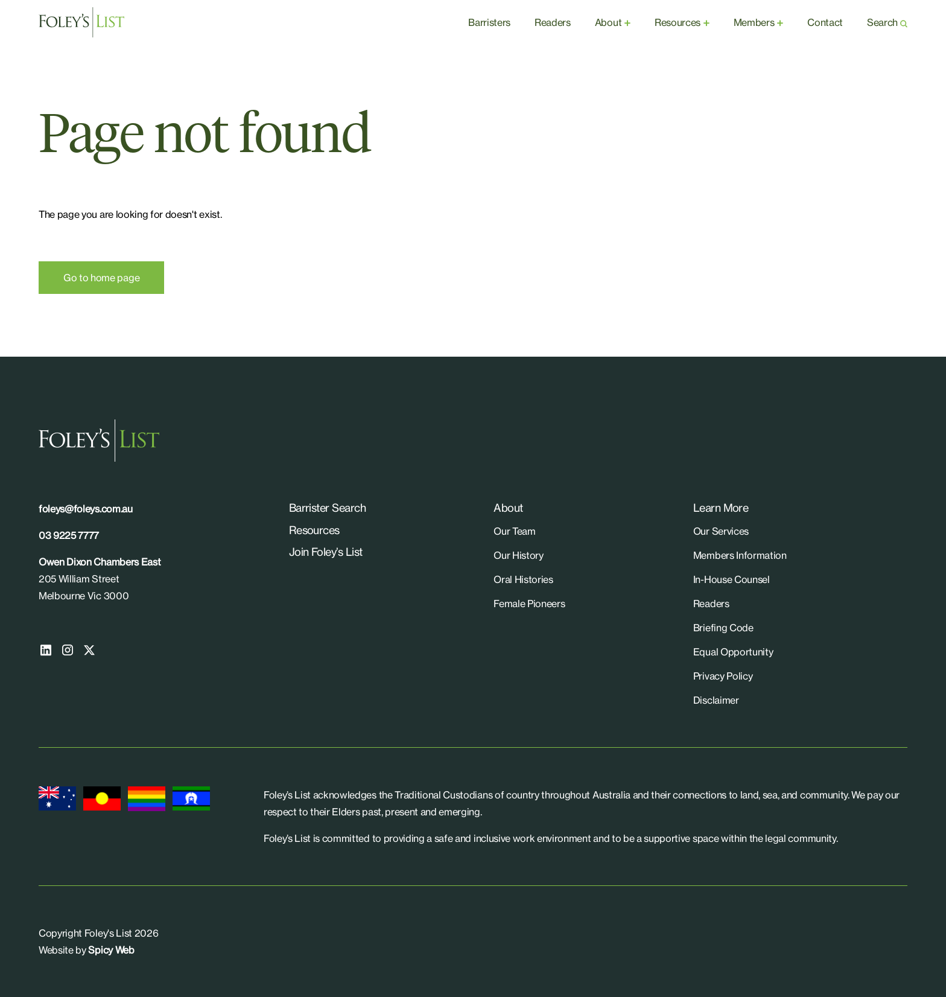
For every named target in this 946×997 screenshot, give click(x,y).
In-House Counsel (731, 579)
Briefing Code (723, 628)
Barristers (489, 22)
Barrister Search (327, 507)
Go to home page (101, 278)
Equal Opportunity (733, 652)
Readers (553, 22)
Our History (518, 555)
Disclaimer (716, 700)
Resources (677, 22)
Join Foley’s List (326, 551)
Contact (825, 22)
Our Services (721, 531)
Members (754, 22)
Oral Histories (523, 579)
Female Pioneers (529, 603)
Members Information (740, 555)
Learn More (721, 507)
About (608, 22)
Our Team (514, 531)
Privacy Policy (723, 676)
